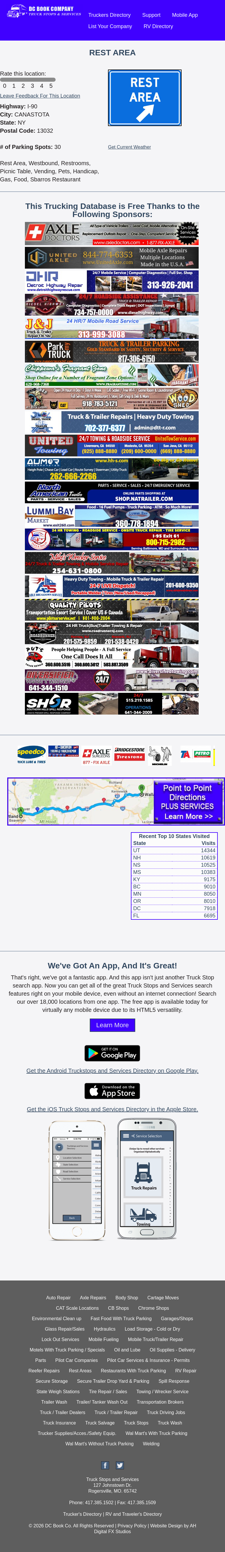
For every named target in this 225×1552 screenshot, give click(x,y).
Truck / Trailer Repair (116, 1412)
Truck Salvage (100, 1422)
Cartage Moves (163, 1297)
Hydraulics (105, 1329)
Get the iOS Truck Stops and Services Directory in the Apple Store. (112, 1109)
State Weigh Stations (58, 1391)
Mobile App (185, 15)
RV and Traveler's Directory (133, 1514)
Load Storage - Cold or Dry (152, 1329)
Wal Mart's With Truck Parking (156, 1433)
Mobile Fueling (104, 1339)
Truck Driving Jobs (166, 1412)
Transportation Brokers (160, 1402)
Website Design (166, 1525)
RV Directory (158, 26)
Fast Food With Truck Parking (121, 1318)
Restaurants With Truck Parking (133, 1370)
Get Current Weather (129, 147)
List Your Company (110, 26)
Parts (40, 1360)
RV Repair (186, 1370)
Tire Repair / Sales (108, 1391)
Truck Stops (136, 1422)
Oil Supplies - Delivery (172, 1349)
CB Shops (118, 1308)
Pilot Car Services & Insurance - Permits (148, 1360)
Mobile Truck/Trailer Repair (155, 1339)
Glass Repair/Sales (65, 1329)
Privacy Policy (132, 1525)
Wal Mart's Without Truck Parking (99, 1443)
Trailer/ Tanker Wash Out (101, 1402)
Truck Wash (170, 1422)
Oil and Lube (127, 1349)
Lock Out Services (60, 1339)
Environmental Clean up (56, 1318)
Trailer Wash (54, 1402)
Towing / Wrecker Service (162, 1391)
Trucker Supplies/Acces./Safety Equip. (77, 1433)
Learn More (112, 1025)
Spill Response (173, 1381)
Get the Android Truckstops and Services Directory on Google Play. (112, 1071)
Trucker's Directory (82, 1514)
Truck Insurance (59, 1422)
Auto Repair (58, 1297)
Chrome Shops (153, 1308)
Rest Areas (80, 1370)
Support (151, 15)
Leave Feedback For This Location (40, 96)
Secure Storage (52, 1381)
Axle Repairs (93, 1297)
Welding (151, 1443)
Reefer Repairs (44, 1370)
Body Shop (127, 1297)
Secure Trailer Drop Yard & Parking (113, 1381)
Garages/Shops (177, 1318)
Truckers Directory (109, 15)
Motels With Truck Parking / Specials (67, 1349)
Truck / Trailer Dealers (62, 1412)
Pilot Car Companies (76, 1360)
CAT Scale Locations (77, 1308)
